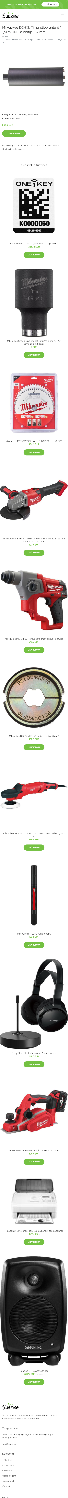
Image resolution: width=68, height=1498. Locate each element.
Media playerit (9, 1475)
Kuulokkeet (7, 1470)
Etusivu (5, 36)
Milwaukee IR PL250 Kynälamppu (34, 933)
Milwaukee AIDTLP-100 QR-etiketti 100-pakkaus (34, 243)
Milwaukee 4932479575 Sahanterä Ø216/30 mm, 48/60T (34, 441)
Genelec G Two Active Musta (34, 1371)
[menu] (62, 15)
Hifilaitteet (7, 1460)
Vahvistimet (8, 1486)
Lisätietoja (14, 133)
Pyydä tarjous (50, 4)
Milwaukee (33, 114)
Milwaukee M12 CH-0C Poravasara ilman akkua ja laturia (34, 638)
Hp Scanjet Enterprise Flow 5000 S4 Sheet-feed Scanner (34, 1230)
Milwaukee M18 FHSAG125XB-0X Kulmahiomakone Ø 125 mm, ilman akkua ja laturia (34, 540)
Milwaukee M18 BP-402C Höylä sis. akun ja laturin (34, 1150)
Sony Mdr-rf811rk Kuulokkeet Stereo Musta (34, 1053)
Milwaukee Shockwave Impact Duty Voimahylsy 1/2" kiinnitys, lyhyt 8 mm (34, 342)
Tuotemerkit (21, 114)
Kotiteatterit (8, 1465)
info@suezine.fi (9, 1444)
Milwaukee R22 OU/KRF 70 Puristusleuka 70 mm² (34, 736)
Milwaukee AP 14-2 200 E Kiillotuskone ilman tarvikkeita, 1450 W (34, 835)
